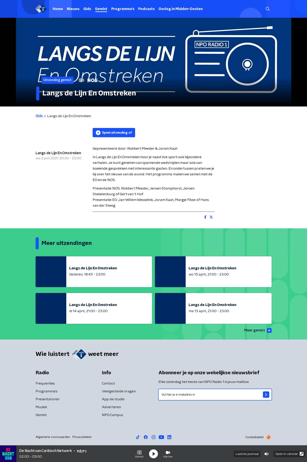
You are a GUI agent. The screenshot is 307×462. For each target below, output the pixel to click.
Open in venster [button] (289, 453)
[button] (139, 453)
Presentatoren (47, 399)
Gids (87, 9)
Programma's (122, 9)
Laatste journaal (247, 453)
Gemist (101, 9)
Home (58, 9)
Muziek (41, 407)
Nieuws (73, 9)
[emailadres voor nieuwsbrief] (215, 394)
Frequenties (45, 383)
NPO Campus (112, 415)
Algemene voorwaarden (53, 437)
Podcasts (146, 9)
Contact (108, 383)
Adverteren (111, 407)
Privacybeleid (81, 437)
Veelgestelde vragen (119, 391)
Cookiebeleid (254, 437)
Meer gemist (258, 330)
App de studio (113, 399)
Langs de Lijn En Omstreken (58, 153)
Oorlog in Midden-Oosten (181, 9)
